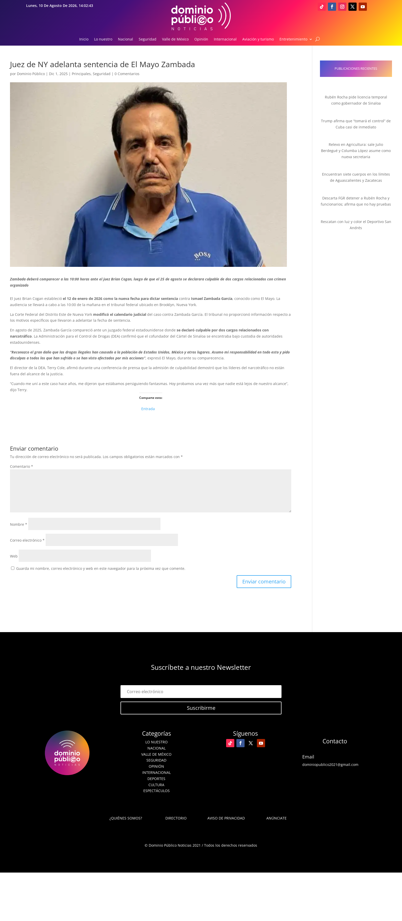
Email (308, 757)
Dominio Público (31, 73)
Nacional (125, 39)
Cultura (156, 784)
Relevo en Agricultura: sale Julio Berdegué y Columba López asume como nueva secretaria (356, 150)
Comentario (21, 466)
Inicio (83, 39)
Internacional (225, 39)
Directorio (176, 818)
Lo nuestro (103, 39)
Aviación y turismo (258, 39)
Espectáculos (156, 790)
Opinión (201, 39)
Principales (81, 73)
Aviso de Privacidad (226, 818)
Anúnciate (276, 818)
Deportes (156, 778)
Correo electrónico (27, 540)
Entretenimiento (293, 39)
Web (14, 556)
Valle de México (175, 39)
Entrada (148, 408)
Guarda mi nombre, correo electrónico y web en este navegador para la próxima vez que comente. (100, 568)
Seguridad (147, 39)
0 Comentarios (127, 73)
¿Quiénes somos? (125, 818)
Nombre (18, 524)
